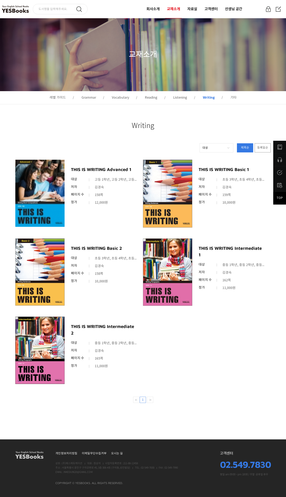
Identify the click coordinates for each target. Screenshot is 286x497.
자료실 (192, 9)
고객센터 (211, 9)
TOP (280, 198)
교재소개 (173, 9)
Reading (151, 98)
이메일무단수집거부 (94, 453)
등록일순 (262, 148)
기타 (233, 98)
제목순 (245, 148)
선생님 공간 (233, 9)
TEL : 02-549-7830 (144, 467)
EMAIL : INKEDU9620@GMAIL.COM (73, 472)
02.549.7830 (245, 464)
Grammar (89, 98)
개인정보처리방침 (66, 453)
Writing (209, 98)
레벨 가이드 (58, 98)
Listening (180, 98)
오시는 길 (117, 453)
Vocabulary (120, 98)
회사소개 (153, 9)
